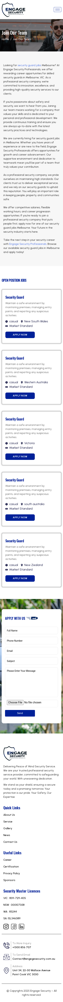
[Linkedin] (21, 926)
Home (5, 39)
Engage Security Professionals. (28, 244)
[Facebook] (13, 926)
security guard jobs (29, 65)
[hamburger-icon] (57, 9)
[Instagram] (5, 926)
